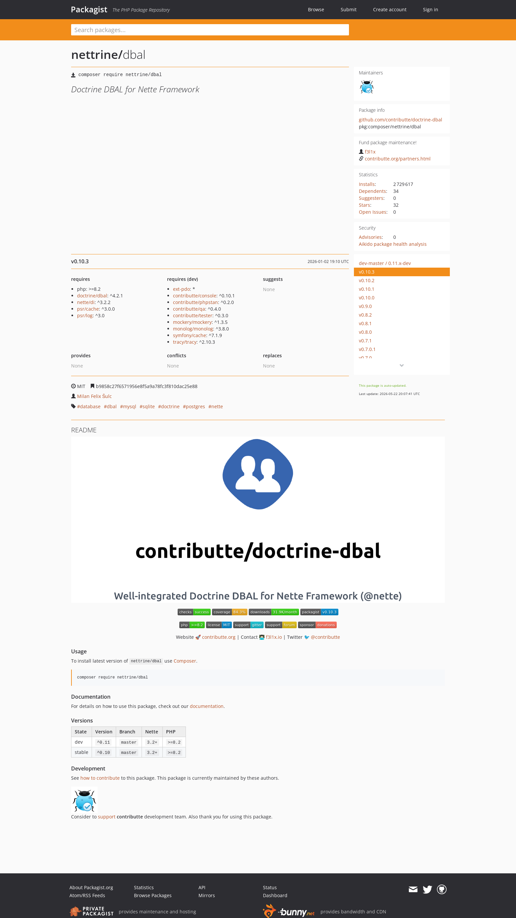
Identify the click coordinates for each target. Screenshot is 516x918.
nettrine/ (97, 54)
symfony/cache (189, 335)
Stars (364, 205)
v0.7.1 (365, 340)
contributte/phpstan (195, 302)
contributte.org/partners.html (395, 158)
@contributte (325, 637)
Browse (316, 9)
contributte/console (194, 295)
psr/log (85, 315)
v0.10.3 (366, 272)
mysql (129, 406)
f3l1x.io (274, 637)
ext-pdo (181, 289)
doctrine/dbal (92, 295)
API (201, 887)
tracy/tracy (184, 342)
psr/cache (88, 309)
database (90, 406)
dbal (112, 406)
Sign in (430, 9)
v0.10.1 (366, 289)
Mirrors (206, 895)
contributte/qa (189, 309)
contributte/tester (192, 315)
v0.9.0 (365, 306)
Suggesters (371, 198)
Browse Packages (153, 895)
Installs (367, 184)
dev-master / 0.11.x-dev (385, 263)
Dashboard (275, 895)
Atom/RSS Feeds (87, 895)
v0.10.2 (366, 280)
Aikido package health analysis (393, 244)
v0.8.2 (365, 315)
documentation (207, 706)
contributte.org (219, 637)
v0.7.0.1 (367, 349)
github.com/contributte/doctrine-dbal (400, 119)
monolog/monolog (193, 329)
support (106, 816)
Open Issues (372, 212)
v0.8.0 (365, 332)
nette (217, 406)
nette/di (86, 302)
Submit (349, 9)
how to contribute (100, 778)
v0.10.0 (366, 297)
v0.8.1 (365, 323)
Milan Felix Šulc (94, 396)
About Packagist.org (91, 887)
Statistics (144, 887)
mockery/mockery (192, 322)
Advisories (370, 237)
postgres (195, 406)
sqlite (149, 406)
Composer (185, 661)
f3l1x (367, 152)
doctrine (170, 406)
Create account (390, 9)
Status (270, 887)
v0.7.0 (365, 358)
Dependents (372, 191)
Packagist (89, 9)
